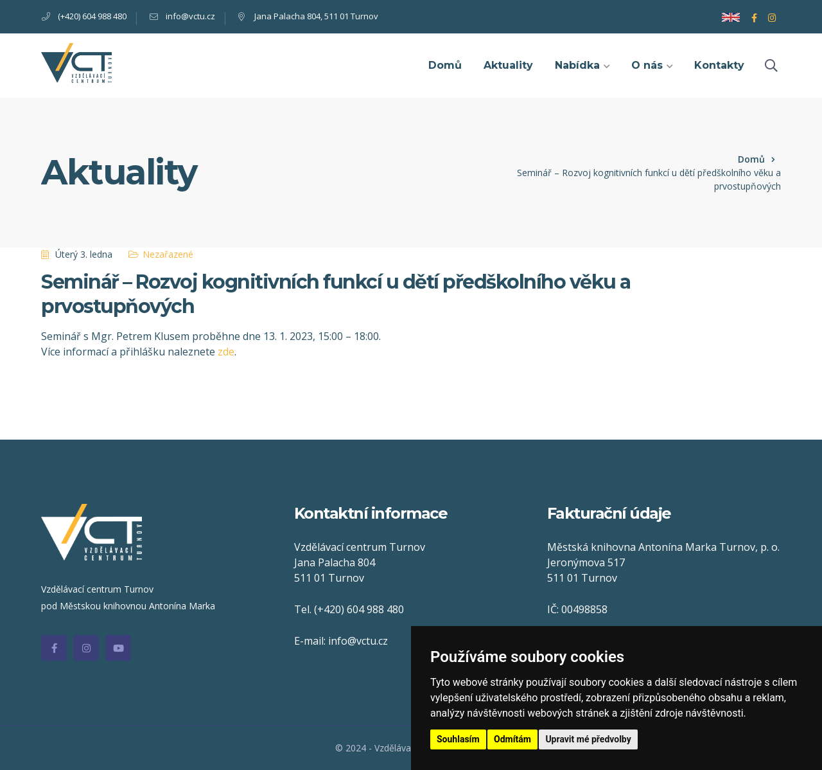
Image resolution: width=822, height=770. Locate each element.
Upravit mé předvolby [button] (588, 739)
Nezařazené (168, 254)
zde (226, 352)
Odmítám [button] (512, 739)
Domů (751, 159)
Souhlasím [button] (458, 739)
